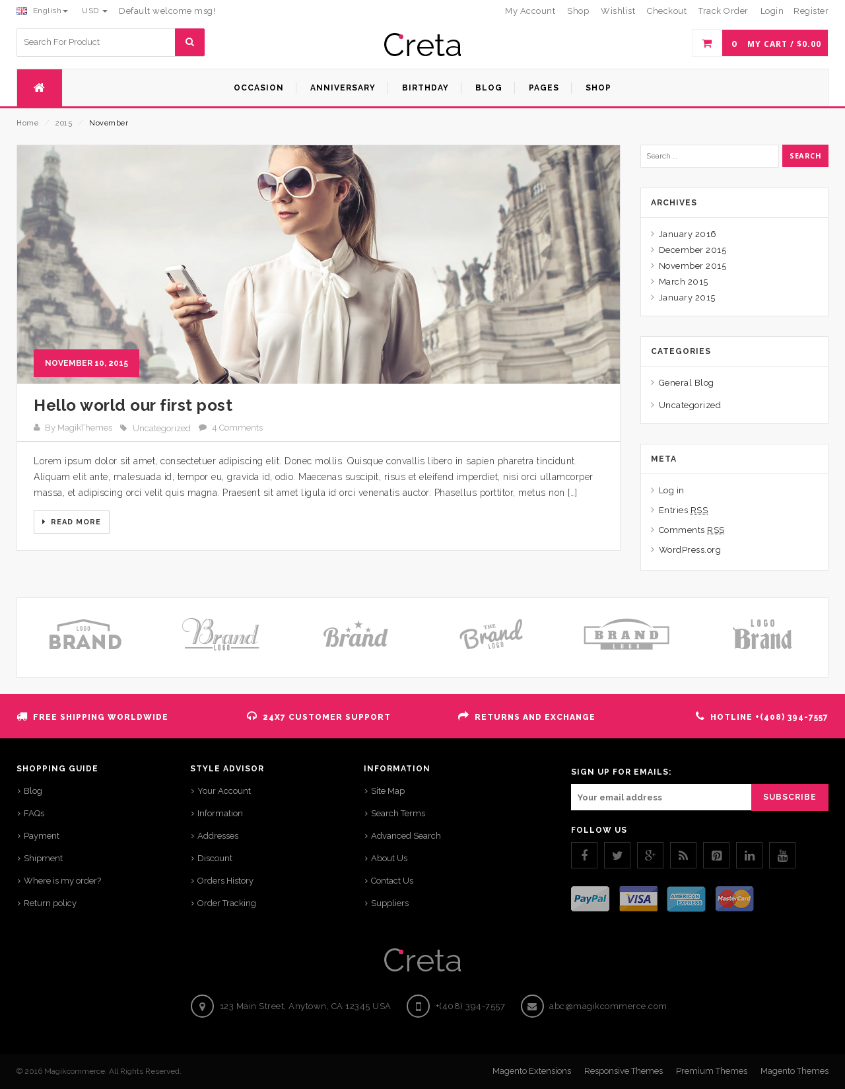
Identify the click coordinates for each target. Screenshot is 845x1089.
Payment (41, 836)
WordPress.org (690, 550)
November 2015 (693, 266)
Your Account (224, 791)
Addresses (217, 836)
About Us (389, 858)
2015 (63, 123)
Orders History (225, 881)
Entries (683, 510)
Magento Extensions (531, 1071)
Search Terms (398, 813)
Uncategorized (162, 428)
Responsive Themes (623, 1071)
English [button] (42, 10)
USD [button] (95, 10)
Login (772, 11)
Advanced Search (406, 836)
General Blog (686, 383)
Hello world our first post (133, 405)
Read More (74, 522)
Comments (692, 530)
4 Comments (237, 428)
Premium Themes (711, 1071)
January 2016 (688, 234)
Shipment (43, 858)
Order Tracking (226, 903)
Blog (33, 791)
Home (27, 123)
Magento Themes (794, 1071)
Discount (214, 858)
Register (811, 11)
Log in (672, 490)
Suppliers (390, 903)
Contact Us (392, 881)
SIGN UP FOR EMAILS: (621, 772)
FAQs (34, 813)
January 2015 (687, 297)
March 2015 (683, 282)
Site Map (388, 791)
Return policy (50, 903)
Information (220, 813)
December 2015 (693, 250)
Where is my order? (62, 881)
